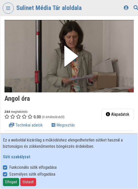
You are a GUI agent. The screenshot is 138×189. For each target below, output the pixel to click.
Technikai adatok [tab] (26, 125)
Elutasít (28, 182)
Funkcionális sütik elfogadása (33, 167)
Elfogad (11, 182)
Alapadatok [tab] (117, 114)
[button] (69, 56)
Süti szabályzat (16, 156)
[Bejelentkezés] (126, 7)
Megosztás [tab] (63, 125)
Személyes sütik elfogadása (32, 174)
